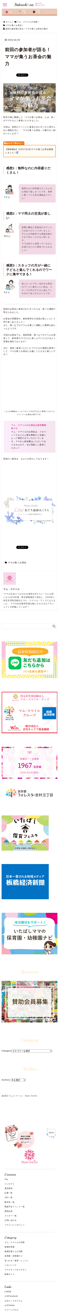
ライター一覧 (11, 1216)
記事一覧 (9, 1193)
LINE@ (8, 1292)
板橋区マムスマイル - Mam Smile (19, 1096)
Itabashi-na (29, 4)
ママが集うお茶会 (17, 562)
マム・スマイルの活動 (15, 1242)
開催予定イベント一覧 (15, 1207)
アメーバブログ (12, 1310)
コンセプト (10, 1184)
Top (6, 1179)
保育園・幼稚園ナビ (14, 1256)
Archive (6, 1080)
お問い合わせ (11, 1220)
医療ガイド (10, 1274)
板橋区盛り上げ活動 (14, 1251)
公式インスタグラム (14, 1301)
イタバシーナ (11, 1265)
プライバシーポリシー (15, 1225)
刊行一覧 (9, 1197)
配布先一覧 (10, 1202)
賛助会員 (9, 1211)
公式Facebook (11, 1296)
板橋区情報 (10, 1247)
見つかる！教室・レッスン (17, 1261)
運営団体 (9, 1188)
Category (7, 1051)
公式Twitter (10, 1305)
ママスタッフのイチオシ (16, 1270)
